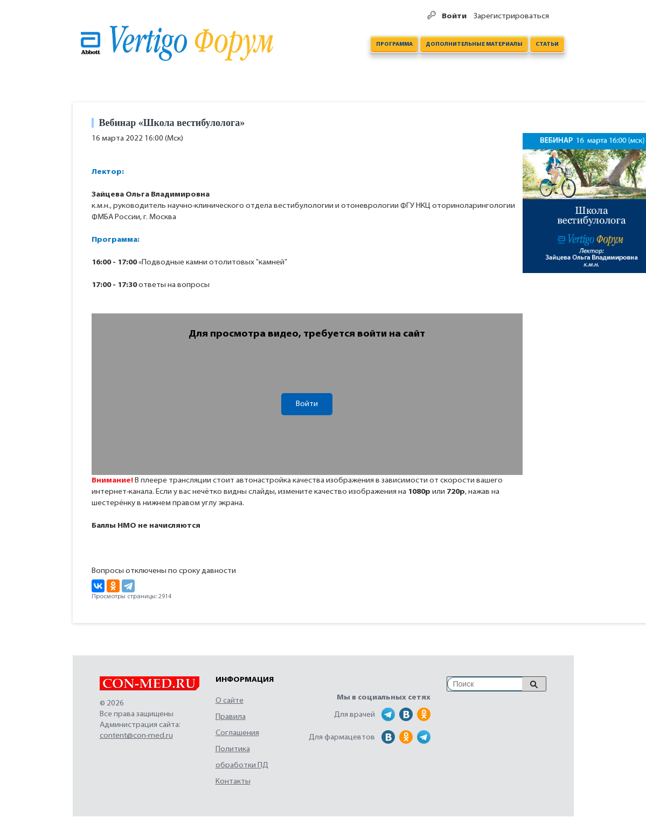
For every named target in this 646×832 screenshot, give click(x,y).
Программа (394, 44)
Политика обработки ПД (242, 757)
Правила (231, 717)
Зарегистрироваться (511, 16)
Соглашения (237, 733)
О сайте (230, 701)
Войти (454, 16)
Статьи (547, 44)
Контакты (233, 782)
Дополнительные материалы (474, 44)
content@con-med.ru (136, 736)
